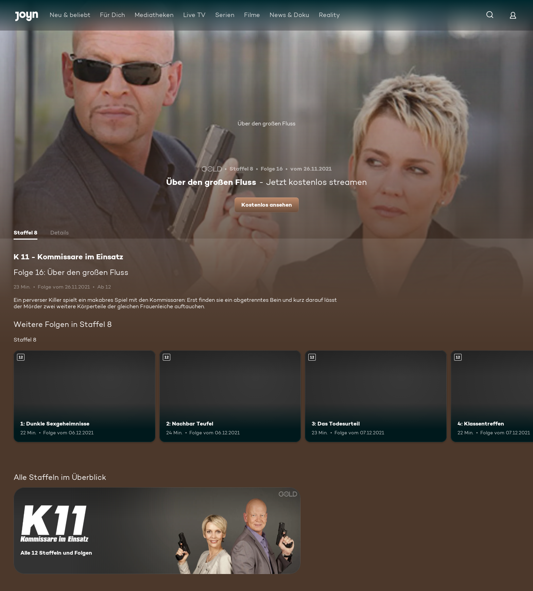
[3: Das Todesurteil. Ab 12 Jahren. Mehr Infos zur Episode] (376, 396)
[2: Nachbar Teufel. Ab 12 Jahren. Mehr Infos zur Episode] (230, 396)
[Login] (513, 15)
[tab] (25, 233)
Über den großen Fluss (266, 123)
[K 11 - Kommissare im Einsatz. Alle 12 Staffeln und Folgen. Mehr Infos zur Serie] (157, 530)
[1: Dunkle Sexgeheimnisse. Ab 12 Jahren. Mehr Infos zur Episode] (84, 396)
